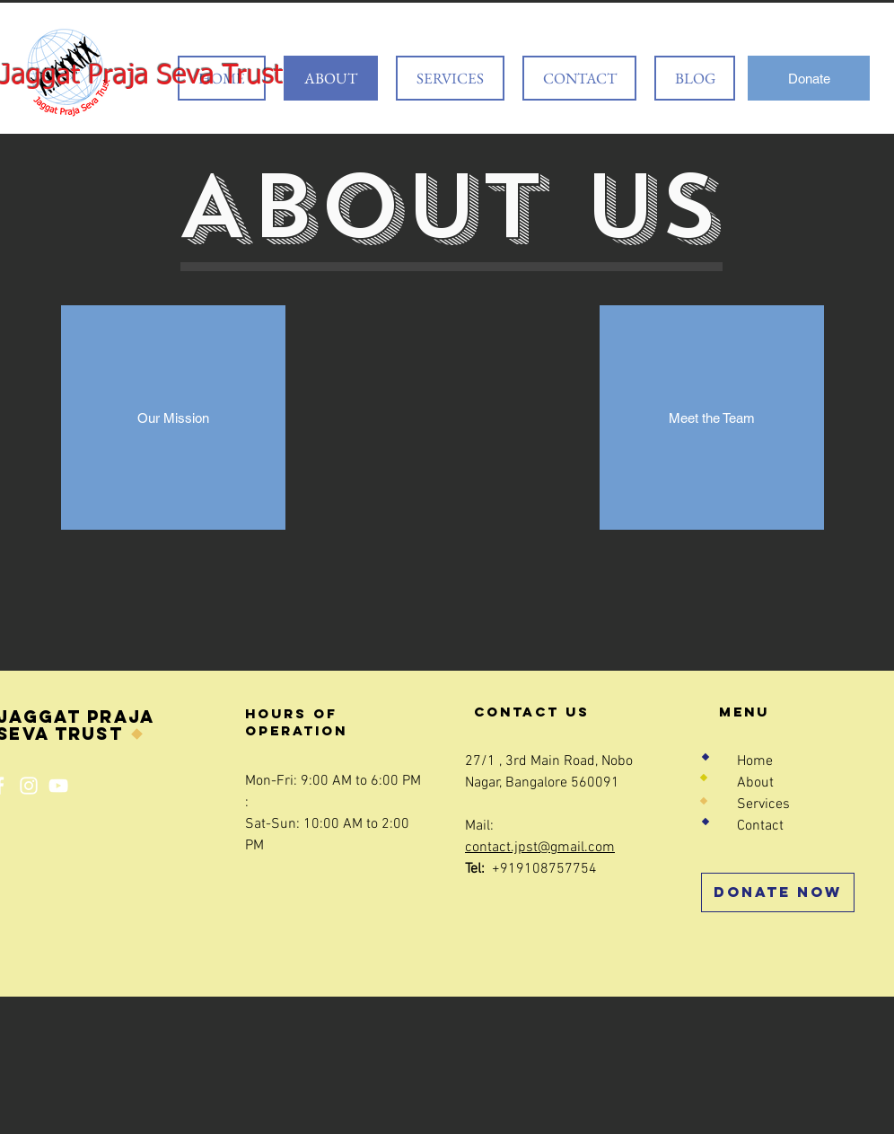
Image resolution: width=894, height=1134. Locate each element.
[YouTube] (58, 785)
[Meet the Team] (712, 417)
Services (763, 804)
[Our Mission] (173, 417)
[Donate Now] (778, 892)
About (755, 783)
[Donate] (809, 78)
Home (755, 761)
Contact (760, 826)
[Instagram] (28, 785)
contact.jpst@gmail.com (540, 848)
